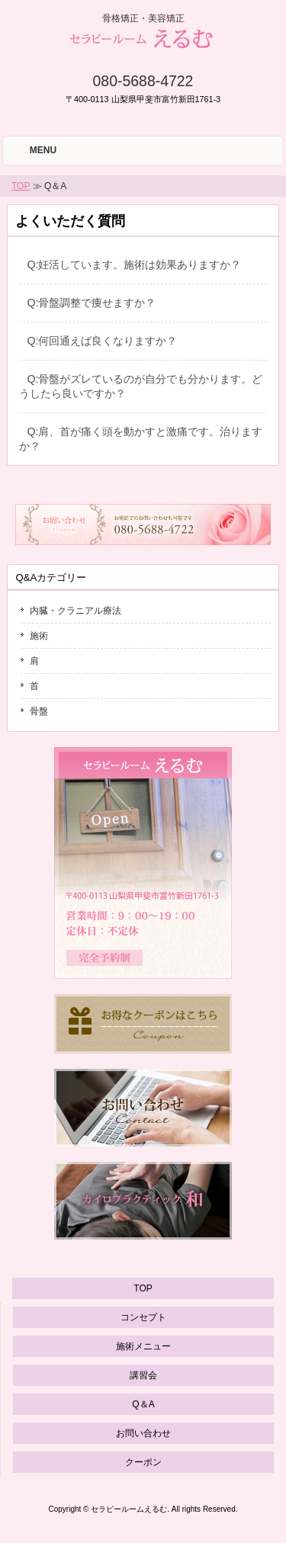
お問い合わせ (143, 1433)
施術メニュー (143, 1346)
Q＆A (143, 1404)
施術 (39, 635)
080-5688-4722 (143, 80)
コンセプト (143, 1317)
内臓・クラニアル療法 (75, 610)
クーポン (143, 1462)
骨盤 (39, 711)
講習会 (143, 1375)
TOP (20, 186)
